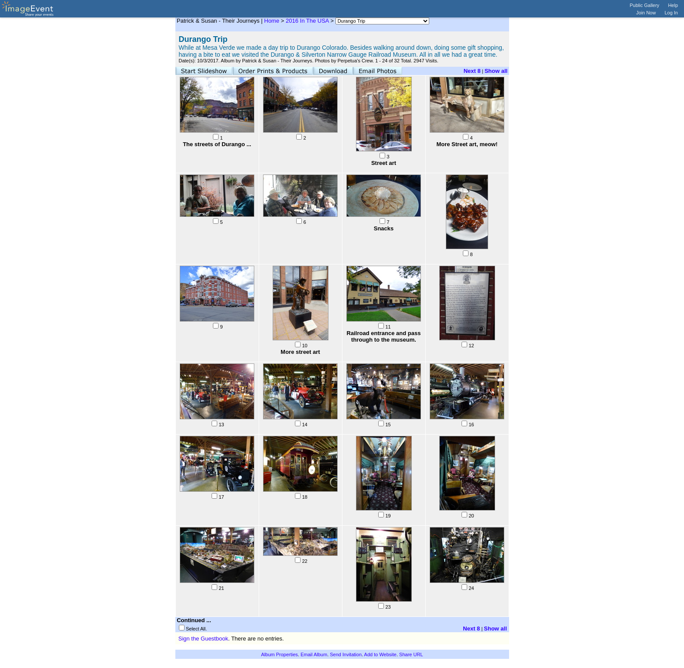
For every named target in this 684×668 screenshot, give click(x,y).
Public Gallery (645, 5)
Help (673, 5)
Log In (671, 12)
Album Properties (279, 654)
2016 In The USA (307, 20)
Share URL (411, 654)
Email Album (314, 654)
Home (272, 20)
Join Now (646, 12)
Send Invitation (346, 654)
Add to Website (380, 654)
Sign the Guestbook (203, 638)
